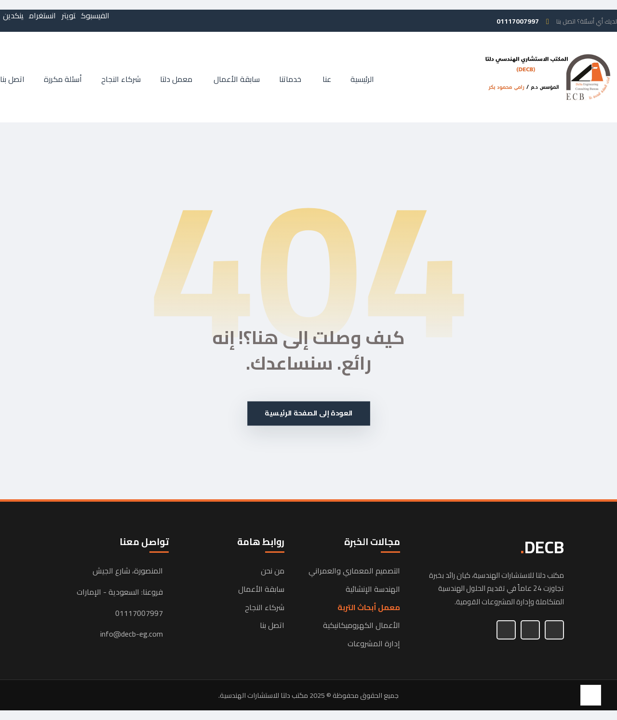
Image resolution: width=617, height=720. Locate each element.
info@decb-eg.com (131, 634)
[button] (95, 15)
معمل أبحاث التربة (368, 607)
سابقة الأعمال (261, 589)
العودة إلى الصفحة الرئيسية (309, 413)
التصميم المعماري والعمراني (354, 571)
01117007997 (139, 613)
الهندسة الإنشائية (373, 589)
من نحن (272, 571)
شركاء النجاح (264, 607)
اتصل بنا (272, 625)
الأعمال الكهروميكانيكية (361, 625)
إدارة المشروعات (374, 644)
